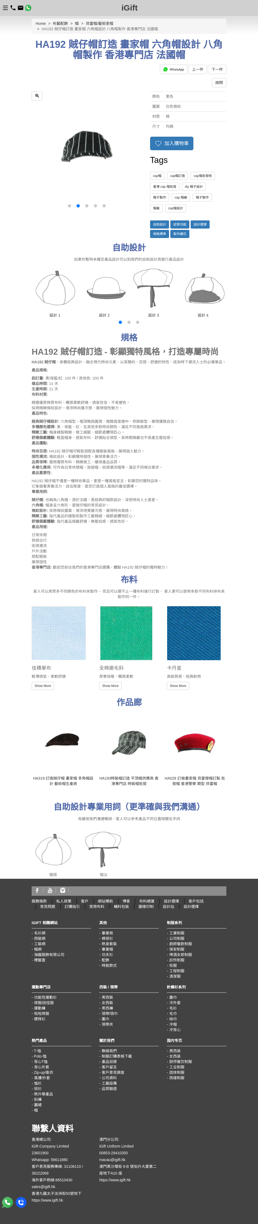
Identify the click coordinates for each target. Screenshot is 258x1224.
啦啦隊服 (41, 1013)
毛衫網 (39, 933)
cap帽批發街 (203, 176)
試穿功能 (179, 224)
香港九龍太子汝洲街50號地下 (56, 1193)
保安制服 (176, 949)
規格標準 (159, 234)
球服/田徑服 (44, 1003)
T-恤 (37, 1051)
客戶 (84, 901)
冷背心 (175, 1030)
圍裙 (38, 1105)
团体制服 (176, 1072)
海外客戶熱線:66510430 (52, 1180)
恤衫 (38, 1083)
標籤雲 (39, 960)
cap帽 (157, 176)
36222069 (40, 1173)
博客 (126, 901)
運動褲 (39, 1008)
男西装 (175, 1051)
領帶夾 (107, 1024)
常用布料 (96, 906)
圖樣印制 (146, 906)
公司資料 (109, 1078)
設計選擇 (200, 224)
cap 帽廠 (181, 197)
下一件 (217, 69)
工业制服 (176, 1067)
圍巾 (105, 1019)
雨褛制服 (176, 1078)
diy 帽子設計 (194, 187)
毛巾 (173, 1013)
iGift (129, 7)
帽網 (38, 949)
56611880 (59, 1160)
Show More (43, 686)
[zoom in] (37, 95)
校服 (173, 965)
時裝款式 (109, 965)
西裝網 (39, 938)
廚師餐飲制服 (180, 944)
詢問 (219, 83)
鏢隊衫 (39, 1019)
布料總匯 (146, 901)
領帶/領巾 (110, 1013)
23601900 (40, 1153)
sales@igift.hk (43, 1187)
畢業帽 (107, 949)
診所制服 (176, 960)
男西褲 (107, 1008)
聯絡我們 (109, 1051)
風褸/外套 (42, 1078)
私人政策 (63, 901)
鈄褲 (38, 1099)
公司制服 (176, 938)
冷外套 (175, 1003)
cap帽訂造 (177, 176)
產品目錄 (109, 1061)
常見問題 (47, 906)
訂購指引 (72, 906)
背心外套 (41, 1067)
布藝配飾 (60, 23)
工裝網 (39, 944)
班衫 (38, 1088)
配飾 (105, 960)
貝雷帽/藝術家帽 (99, 23)
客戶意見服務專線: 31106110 (56, 1166)
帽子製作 (159, 197)
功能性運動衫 (45, 997)
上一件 (197, 69)
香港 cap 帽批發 (164, 187)
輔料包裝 (121, 906)
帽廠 (156, 208)
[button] (69, 205)
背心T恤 (41, 1061)
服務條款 (39, 901)
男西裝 (107, 997)
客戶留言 (109, 1067)
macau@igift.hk (112, 1160)
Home (41, 23)
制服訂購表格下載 (117, 1056)
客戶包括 (196, 901)
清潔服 (175, 976)
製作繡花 (179, 234)
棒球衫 (107, 938)
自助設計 (159, 224)
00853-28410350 (113, 1153)
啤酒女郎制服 (180, 955)
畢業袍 (107, 933)
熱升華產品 (43, 1094)
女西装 (175, 1056)
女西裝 (107, 1003)
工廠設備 (109, 1083)
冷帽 (173, 1024)
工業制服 (176, 933)
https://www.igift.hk (47, 1200)
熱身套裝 (109, 944)
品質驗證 (109, 1088)
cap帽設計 (175, 208)
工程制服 (176, 971)
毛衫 (173, 1008)
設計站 (168, 906)
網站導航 (105, 901)
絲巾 (173, 1019)
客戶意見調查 (113, 1072)
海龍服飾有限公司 (49, 955)
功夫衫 (107, 955)
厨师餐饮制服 (180, 1061)
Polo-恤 (40, 1056)
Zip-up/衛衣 (44, 1072)
